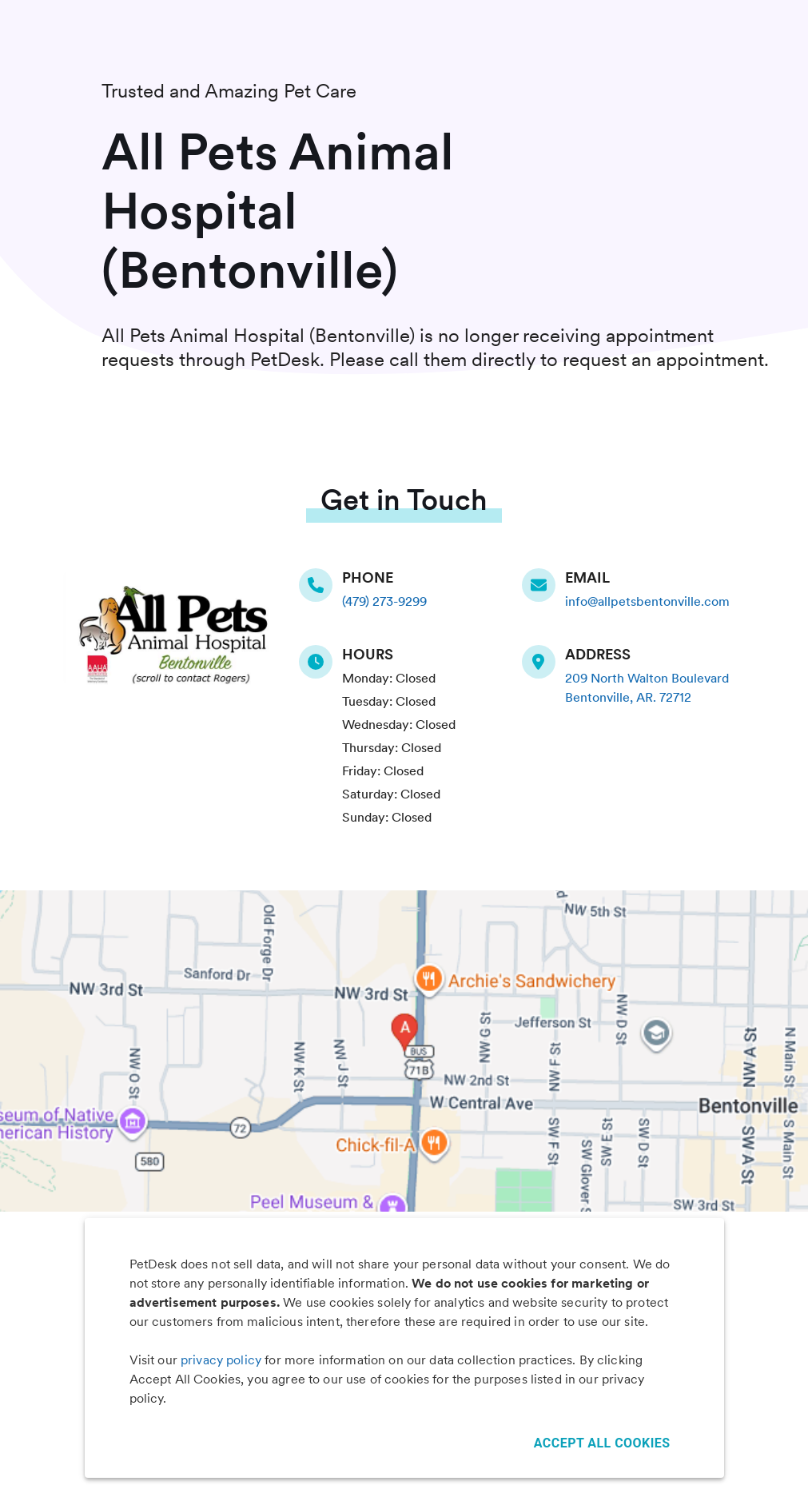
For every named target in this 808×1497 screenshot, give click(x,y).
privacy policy (221, 1360)
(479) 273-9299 (384, 601)
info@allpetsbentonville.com (647, 601)
